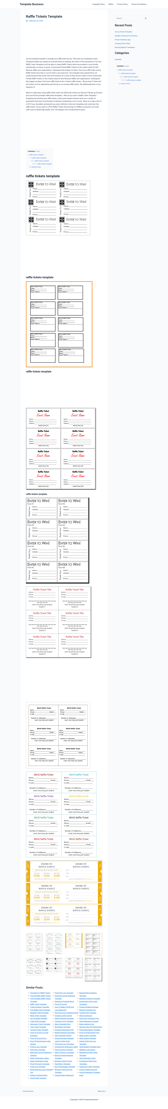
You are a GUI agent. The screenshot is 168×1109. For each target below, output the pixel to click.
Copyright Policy (100, 4)
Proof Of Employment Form (89, 1035)
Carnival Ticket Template (39, 1030)
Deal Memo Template (63, 1067)
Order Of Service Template (65, 1055)
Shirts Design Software (88, 1041)
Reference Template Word (64, 999)
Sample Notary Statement (64, 1078)
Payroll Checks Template (64, 1052)
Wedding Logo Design (87, 1052)
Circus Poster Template (124, 32)
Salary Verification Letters (40, 1058)
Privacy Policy (123, 4)
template (118, 59)
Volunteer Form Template (64, 1021)
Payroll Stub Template (38, 1078)
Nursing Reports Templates (125, 47)
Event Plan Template (38, 1050)
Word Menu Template (63, 1027)
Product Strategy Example (89, 1007)
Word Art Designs (86, 1016)
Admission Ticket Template (40, 1024)
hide (38, 151)
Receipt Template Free (87, 1010)
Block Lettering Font (87, 1024)
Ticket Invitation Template (40, 1007)
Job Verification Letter (87, 1061)
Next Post (102, 1094)
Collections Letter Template (89, 1069)
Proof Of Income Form (38, 1038)
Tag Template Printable (39, 1018)
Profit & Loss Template (38, 1047)
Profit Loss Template (38, 1067)
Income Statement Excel (88, 1072)
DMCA (111, 4)
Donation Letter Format (63, 1016)
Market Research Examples (65, 1033)
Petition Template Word (39, 1075)
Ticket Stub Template (38, 1021)
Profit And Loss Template (39, 1081)
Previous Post (27, 1094)
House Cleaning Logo (123, 40)
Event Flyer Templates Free (89, 1018)
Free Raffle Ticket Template (40, 1010)
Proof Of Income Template (40, 1064)
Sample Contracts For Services (126, 36)
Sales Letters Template (88, 1038)
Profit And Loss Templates (65, 1044)
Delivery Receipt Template (64, 1018)
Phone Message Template (89, 1021)
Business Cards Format (64, 1064)
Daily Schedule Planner (63, 1035)
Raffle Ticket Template (38, 1004)
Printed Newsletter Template (90, 1033)
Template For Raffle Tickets (40, 993)
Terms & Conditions (139, 4)
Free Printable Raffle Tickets (40, 996)
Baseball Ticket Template (39, 1013)
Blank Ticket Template (38, 1016)
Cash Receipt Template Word (90, 1050)
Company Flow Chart (123, 43)
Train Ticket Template (38, 1027)
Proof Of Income (61, 1001)
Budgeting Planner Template (90, 999)
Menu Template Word (63, 1024)
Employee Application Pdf (64, 1030)
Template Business (32, 4)
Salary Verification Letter (39, 1061)
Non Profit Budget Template (65, 1069)
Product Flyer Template (88, 1013)
